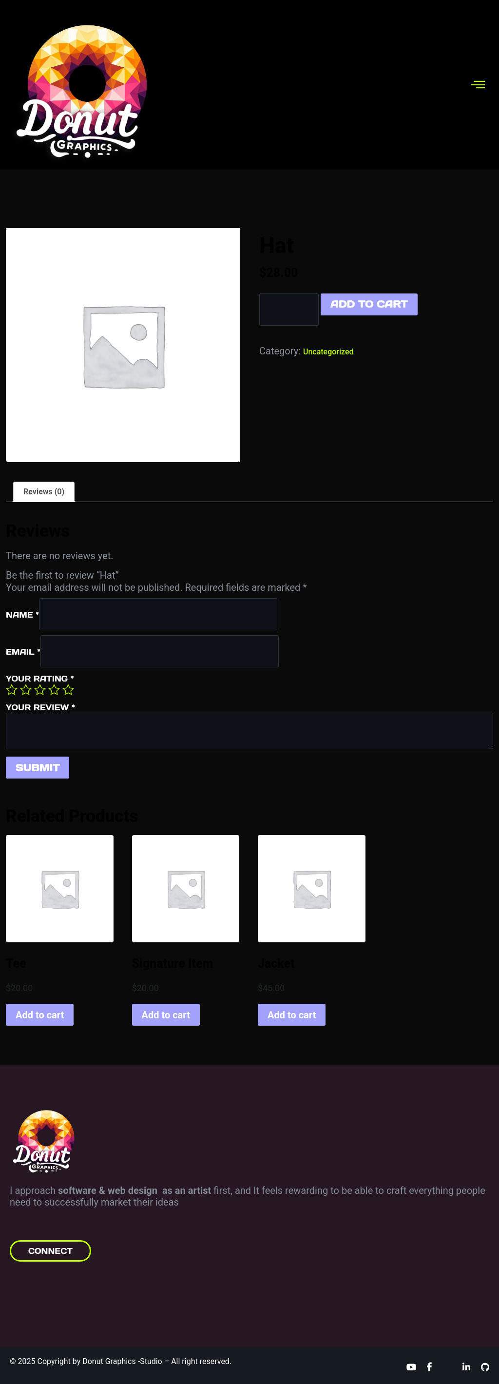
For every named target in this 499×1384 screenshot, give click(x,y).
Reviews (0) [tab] (43, 491)
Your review (40, 707)
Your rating (40, 678)
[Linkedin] (466, 1366)
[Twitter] (447, 1366)
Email (23, 651)
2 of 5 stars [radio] (26, 690)
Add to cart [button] (40, 1015)
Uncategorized (328, 351)
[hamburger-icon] (478, 85)
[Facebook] (429, 1366)
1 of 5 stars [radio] (12, 690)
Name (22, 614)
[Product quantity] (289, 309)
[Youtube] (410, 1366)
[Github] (484, 1366)
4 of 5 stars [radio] (54, 690)
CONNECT (50, 1251)
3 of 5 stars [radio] (40, 690)
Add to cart (369, 304)
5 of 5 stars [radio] (68, 690)
